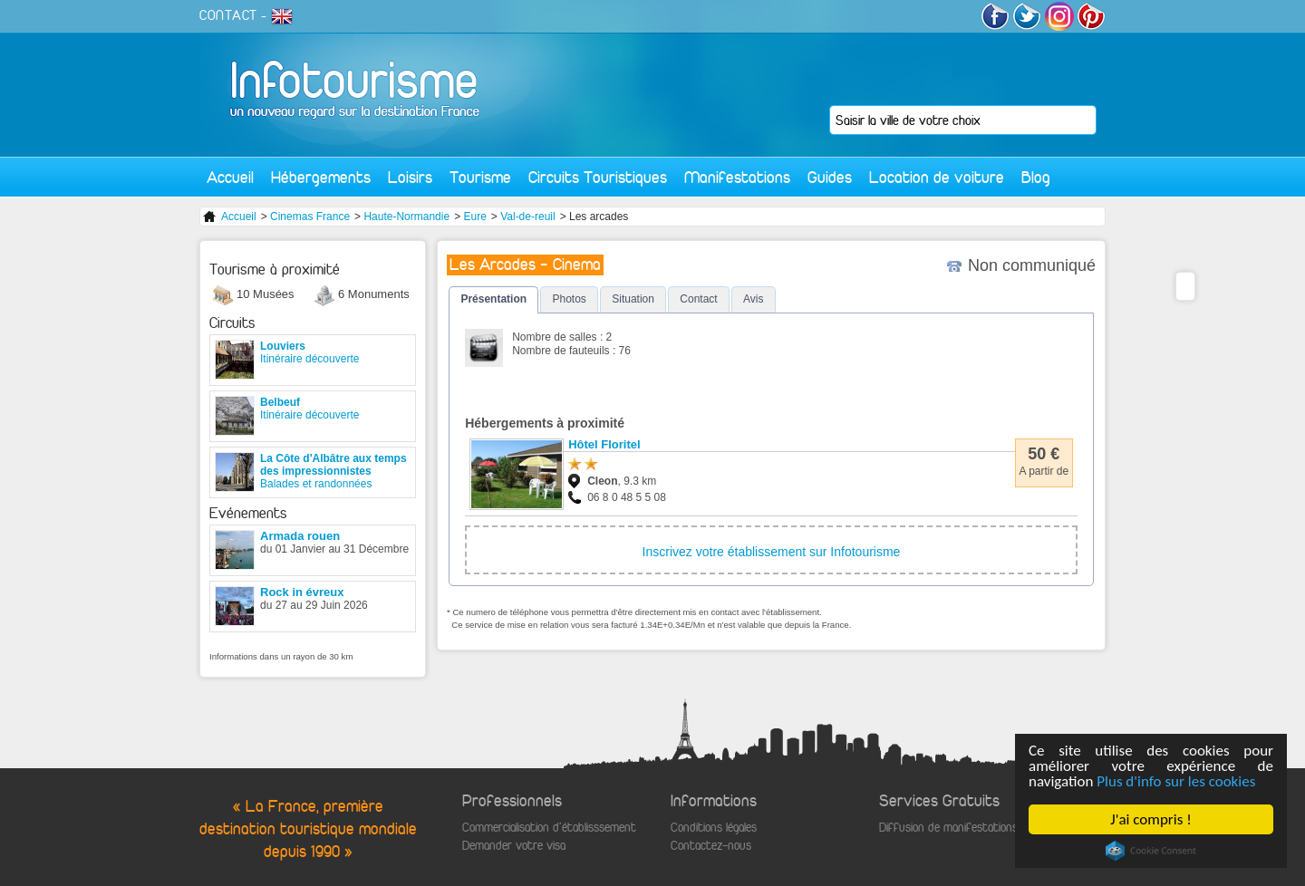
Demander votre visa (514, 845)
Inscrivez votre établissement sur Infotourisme (772, 551)
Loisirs (410, 177)
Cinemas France (310, 216)
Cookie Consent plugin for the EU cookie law (1151, 851)
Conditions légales (714, 827)
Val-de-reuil (527, 216)
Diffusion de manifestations (948, 827)
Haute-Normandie (406, 216)
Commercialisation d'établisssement (549, 827)
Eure (474, 216)
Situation (633, 299)
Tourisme (480, 177)
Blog (1035, 177)
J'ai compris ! (1151, 819)
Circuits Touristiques (597, 177)
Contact (698, 299)
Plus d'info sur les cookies (1176, 781)
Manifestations (737, 177)
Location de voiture (936, 177)
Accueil (230, 177)
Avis (753, 299)
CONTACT (228, 15)
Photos (568, 299)
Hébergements (321, 177)
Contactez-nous (711, 845)
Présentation (493, 299)
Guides (829, 177)
